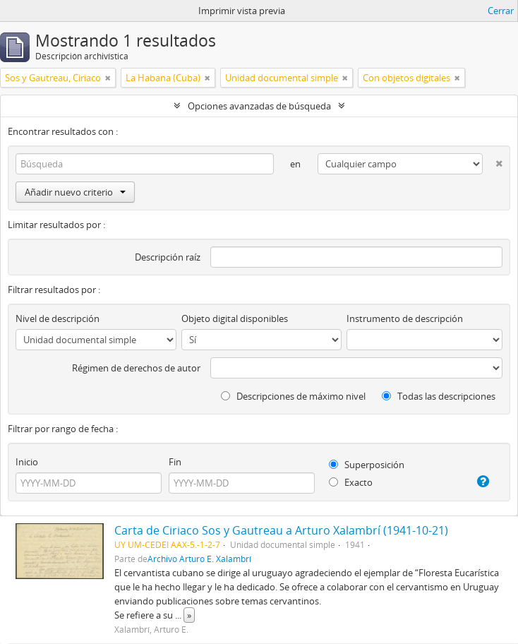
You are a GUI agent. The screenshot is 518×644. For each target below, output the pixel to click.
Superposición (366, 464)
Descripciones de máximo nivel (293, 396)
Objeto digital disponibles (234, 318)
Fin (175, 461)
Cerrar (501, 10)
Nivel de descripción (58, 318)
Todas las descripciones (438, 396)
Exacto (351, 482)
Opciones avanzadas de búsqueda (259, 106)
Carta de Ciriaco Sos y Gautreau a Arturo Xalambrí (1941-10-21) (281, 530)
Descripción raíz (167, 257)
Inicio (27, 461)
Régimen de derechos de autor (136, 368)
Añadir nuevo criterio (75, 192)
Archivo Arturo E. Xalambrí (199, 558)
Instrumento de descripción (405, 318)
